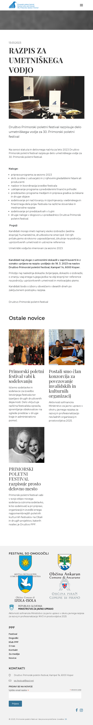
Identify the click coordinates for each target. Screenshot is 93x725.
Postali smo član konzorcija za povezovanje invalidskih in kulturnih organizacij (65, 383)
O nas (12, 646)
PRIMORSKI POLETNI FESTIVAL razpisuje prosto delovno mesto (25, 479)
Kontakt (13, 650)
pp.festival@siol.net (24, 680)
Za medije (14, 654)
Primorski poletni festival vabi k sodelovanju (26, 376)
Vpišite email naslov (19, 690)
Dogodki (13, 638)
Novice (12, 658)
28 (66, 719)
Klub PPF (14, 642)
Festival (13, 634)
